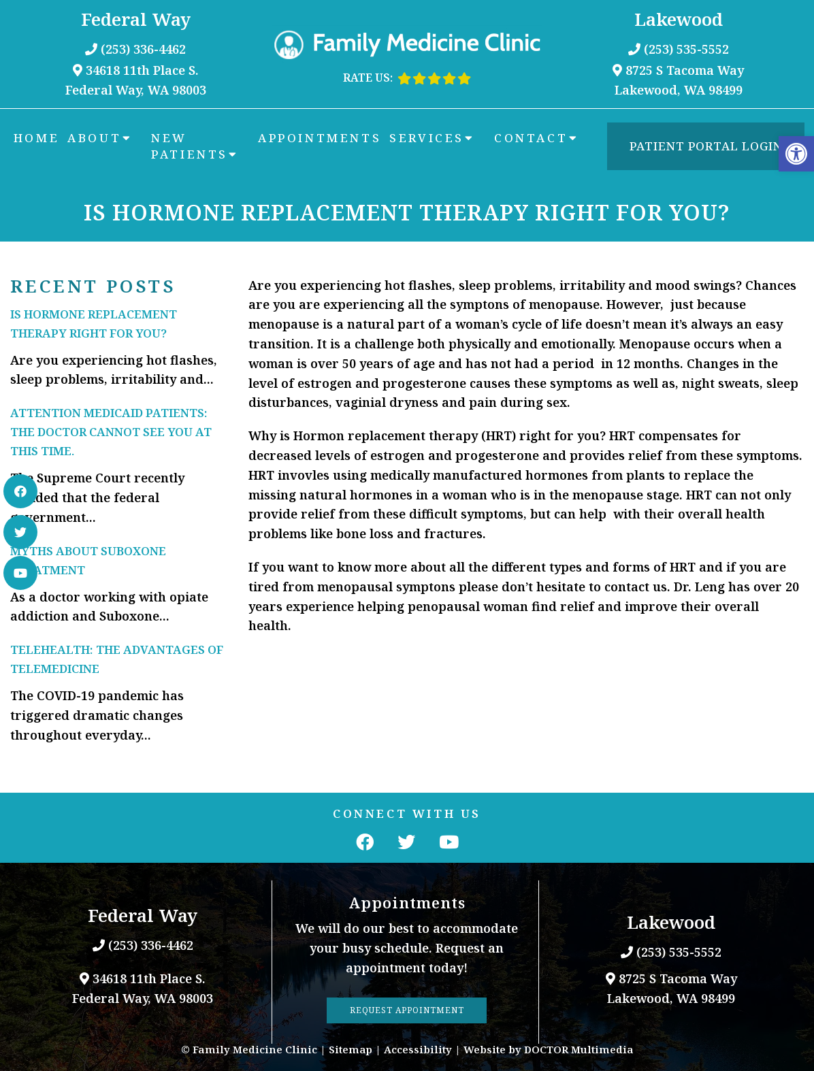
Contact (531, 138)
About (94, 138)
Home (36, 138)
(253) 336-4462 (143, 49)
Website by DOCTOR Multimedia (548, 1049)
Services (426, 138)
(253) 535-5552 (686, 49)
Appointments (319, 138)
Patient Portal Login (706, 146)
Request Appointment (407, 1010)
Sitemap (350, 1049)
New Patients (189, 146)
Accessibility (418, 1049)
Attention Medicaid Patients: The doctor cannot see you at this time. (111, 432)
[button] (796, 153)
